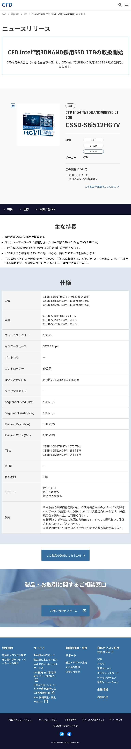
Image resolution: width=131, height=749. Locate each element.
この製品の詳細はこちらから (102, 187)
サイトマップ (116, 719)
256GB (93, 145)
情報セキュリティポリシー (21, 719)
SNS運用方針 (71, 719)
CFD (85, 157)
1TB (93, 139)
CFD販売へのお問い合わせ (65, 725)
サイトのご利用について (93, 719)
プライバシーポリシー (49, 719)
